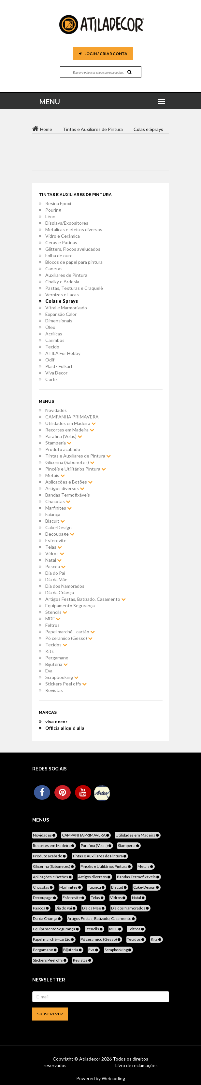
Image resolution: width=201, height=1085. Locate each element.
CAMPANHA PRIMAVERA (72, 416)
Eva (48, 670)
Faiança (52, 514)
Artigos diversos (64, 488)
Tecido (52, 346)
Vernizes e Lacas (62, 294)
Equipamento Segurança (70, 605)
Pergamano (56, 657)
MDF (52, 618)
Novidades (56, 410)
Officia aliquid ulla (64, 728)
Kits (49, 651)
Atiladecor (90, 1059)
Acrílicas (53, 333)
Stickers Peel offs (66, 683)
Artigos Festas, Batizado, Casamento (85, 599)
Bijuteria (56, 664)
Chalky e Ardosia (62, 281)
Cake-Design (58, 527)
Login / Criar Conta (103, 53)
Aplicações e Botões (69, 482)
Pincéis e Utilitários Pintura (75, 469)
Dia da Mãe (56, 579)
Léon (50, 216)
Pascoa (55, 566)
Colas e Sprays (61, 301)
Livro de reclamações (136, 1065)
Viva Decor (56, 372)
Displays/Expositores (66, 223)
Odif (49, 359)
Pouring (53, 210)
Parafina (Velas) (63, 436)
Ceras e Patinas (61, 242)
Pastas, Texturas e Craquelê (74, 288)
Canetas (54, 268)
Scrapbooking (62, 677)
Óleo (50, 327)
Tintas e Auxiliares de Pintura (78, 455)
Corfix (51, 379)
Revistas (54, 690)
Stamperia (58, 442)
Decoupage (59, 534)
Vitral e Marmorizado (66, 307)
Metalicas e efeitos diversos (73, 229)
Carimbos (55, 340)
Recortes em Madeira (69, 429)
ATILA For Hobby (62, 353)
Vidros (54, 553)
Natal (53, 560)
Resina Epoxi (58, 203)
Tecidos (56, 644)
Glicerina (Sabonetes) (69, 462)
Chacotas (57, 501)
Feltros (52, 625)
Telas (53, 547)
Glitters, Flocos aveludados (72, 249)
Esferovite (55, 540)
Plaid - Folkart (59, 366)
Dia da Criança (59, 592)
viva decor (56, 721)
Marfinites (58, 508)
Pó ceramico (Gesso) (69, 638)
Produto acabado (62, 449)
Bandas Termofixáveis (67, 495)
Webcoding (113, 1078)
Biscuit (55, 521)
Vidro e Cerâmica (62, 236)
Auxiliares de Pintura (66, 275)
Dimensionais (58, 320)
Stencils (56, 612)
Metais (55, 475)
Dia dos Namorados (64, 586)
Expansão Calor (61, 314)
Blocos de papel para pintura (74, 262)
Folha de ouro (59, 255)
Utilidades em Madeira (70, 423)
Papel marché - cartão (70, 631)
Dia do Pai (55, 573)
